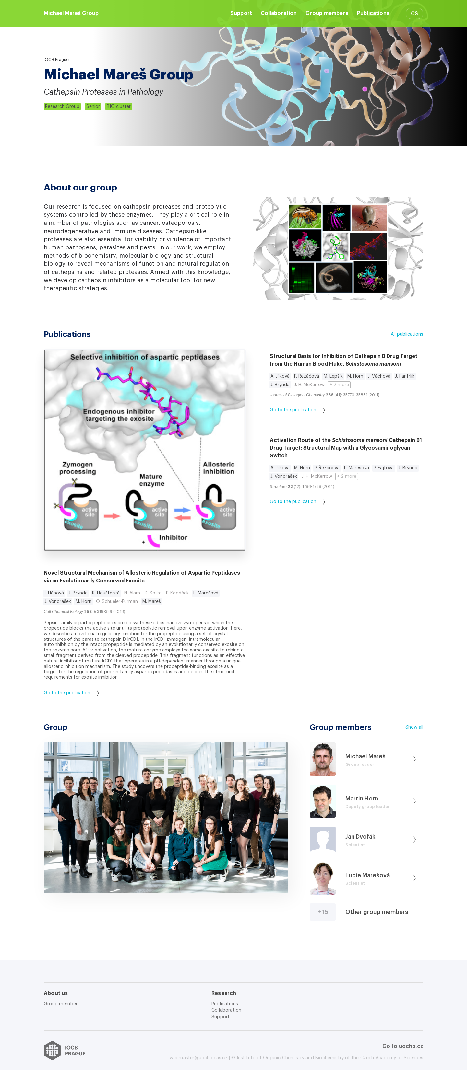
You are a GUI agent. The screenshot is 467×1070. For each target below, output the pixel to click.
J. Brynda (78, 593)
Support (241, 13)
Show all (414, 727)
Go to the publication (71, 693)
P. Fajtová (384, 468)
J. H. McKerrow (309, 385)
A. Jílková (280, 376)
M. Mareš (151, 601)
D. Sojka (153, 593)
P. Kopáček (177, 593)
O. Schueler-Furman (117, 601)
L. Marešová (205, 593)
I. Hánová (54, 593)
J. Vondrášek (57, 601)
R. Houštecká (106, 593)
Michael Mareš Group (71, 13)
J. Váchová (379, 376)
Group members (326, 13)
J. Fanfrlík (404, 376)
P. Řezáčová (306, 376)
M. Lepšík (333, 376)
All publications (407, 334)
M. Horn (83, 601)
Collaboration (279, 13)
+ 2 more (339, 385)
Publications (373, 13)
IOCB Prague (56, 59)
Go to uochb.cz (403, 1046)
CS (414, 13)
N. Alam (132, 593)
